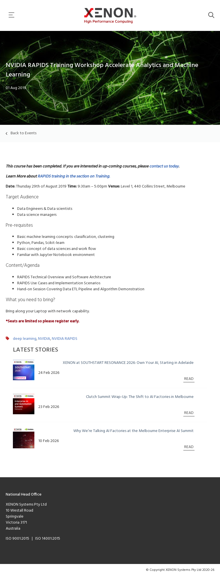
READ (189, 379)
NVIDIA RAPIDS (64, 339)
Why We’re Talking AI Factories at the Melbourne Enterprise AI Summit (133, 431)
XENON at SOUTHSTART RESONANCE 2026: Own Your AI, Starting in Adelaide (128, 363)
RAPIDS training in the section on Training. (74, 176)
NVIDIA (44, 339)
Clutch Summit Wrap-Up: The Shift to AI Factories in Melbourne (140, 397)
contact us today (163, 166)
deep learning (24, 339)
